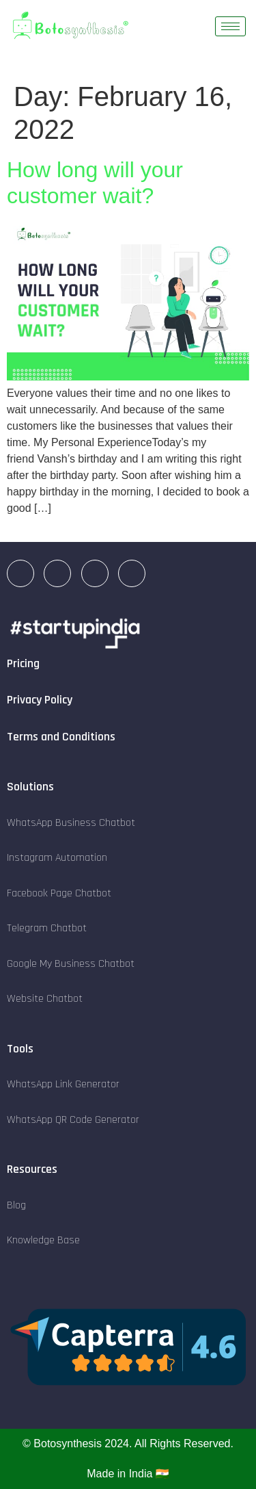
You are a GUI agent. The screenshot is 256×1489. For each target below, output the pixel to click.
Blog (16, 1205)
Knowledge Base (43, 1240)
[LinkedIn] (20, 573)
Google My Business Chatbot (70, 964)
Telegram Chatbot (47, 928)
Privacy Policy (39, 700)
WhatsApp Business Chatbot (71, 823)
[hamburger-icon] (230, 26)
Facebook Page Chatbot (59, 893)
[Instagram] (57, 573)
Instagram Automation (57, 858)
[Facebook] (95, 573)
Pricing (23, 663)
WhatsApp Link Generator (63, 1084)
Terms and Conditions (61, 736)
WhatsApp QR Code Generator (73, 1120)
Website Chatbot (45, 999)
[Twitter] (131, 573)
